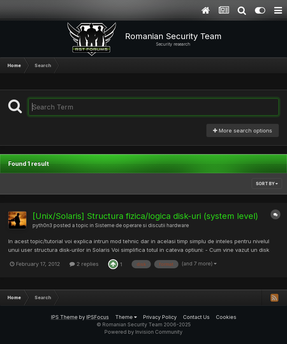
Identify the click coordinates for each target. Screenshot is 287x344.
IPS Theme (64, 317)
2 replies (84, 263)
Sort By (267, 183)
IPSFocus (97, 317)
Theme (126, 317)
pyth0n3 (42, 225)
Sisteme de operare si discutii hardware (142, 225)
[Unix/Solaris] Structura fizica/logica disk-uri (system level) (145, 216)
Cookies (226, 317)
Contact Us (196, 317)
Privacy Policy (160, 317)
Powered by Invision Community (143, 332)
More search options (242, 130)
